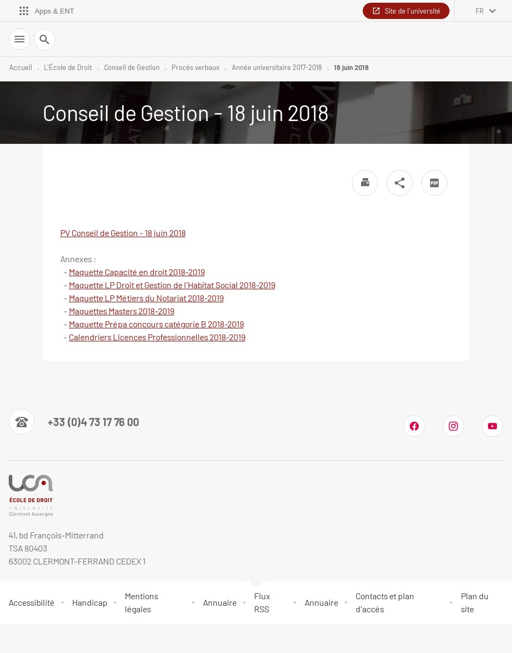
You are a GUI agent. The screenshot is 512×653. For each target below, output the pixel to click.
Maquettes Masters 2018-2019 (121, 311)
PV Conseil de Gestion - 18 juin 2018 (123, 232)
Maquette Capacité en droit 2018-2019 (137, 272)
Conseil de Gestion (132, 67)
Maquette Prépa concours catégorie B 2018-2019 (156, 324)
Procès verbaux (195, 67)
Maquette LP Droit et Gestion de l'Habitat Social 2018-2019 (172, 285)
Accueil (20, 67)
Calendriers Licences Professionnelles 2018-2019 (157, 337)
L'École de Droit (68, 67)
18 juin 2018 (351, 67)
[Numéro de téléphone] (74, 422)
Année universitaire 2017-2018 (277, 67)
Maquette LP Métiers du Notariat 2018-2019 (146, 298)
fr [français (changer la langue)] (480, 11)
